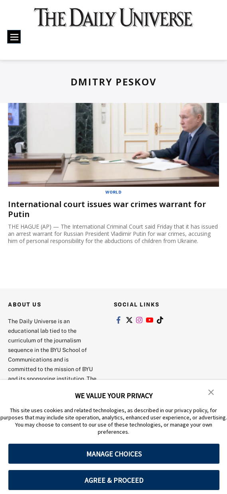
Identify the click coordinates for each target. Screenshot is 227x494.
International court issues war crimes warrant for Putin (107, 209)
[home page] (113, 22)
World (113, 192)
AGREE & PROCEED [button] (114, 480)
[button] (211, 391)
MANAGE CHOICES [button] (114, 453)
